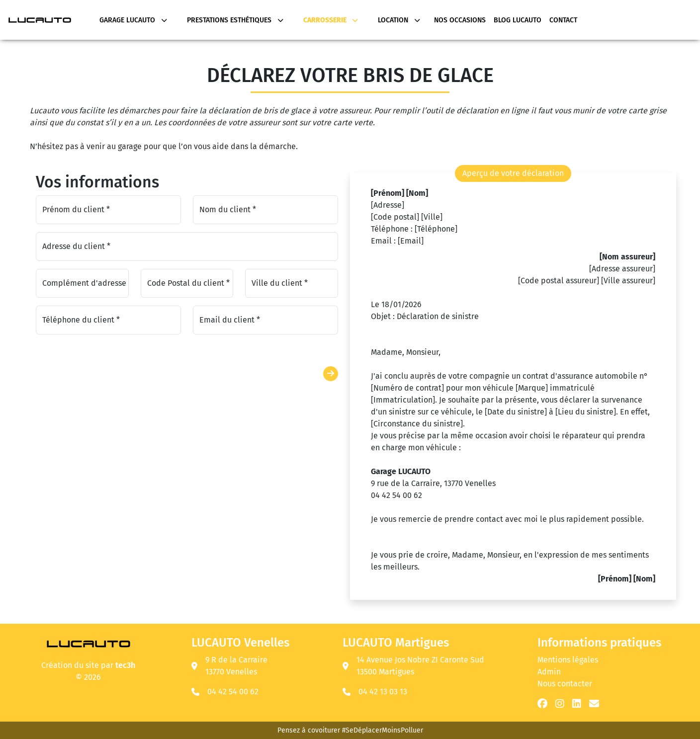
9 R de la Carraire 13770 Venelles (229, 665)
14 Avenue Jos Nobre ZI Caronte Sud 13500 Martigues (413, 665)
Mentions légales (567, 659)
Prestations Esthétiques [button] (235, 20)
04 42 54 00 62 (233, 691)
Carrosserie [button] (330, 20)
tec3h (125, 665)
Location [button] (399, 20)
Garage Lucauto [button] (133, 20)
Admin (549, 671)
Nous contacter (564, 683)
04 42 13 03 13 (382, 691)
